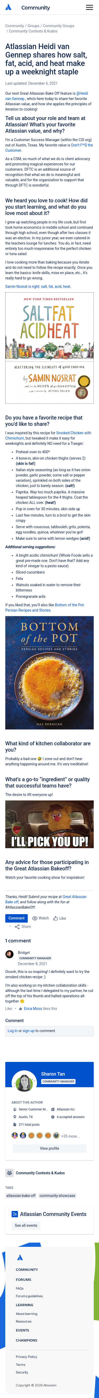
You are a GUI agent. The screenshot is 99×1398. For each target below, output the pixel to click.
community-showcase (57, 1196)
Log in (13, 1031)
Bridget (24, 953)
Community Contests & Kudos (33, 31)
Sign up (29, 1031)
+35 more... (70, 1136)
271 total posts (29, 1125)
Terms (20, 1365)
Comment (16, 918)
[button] (49, 348)
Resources (23, 1321)
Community (35, 7)
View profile (49, 1148)
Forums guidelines (29, 1296)
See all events (26, 1225)
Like (8, 1008)
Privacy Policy (26, 1357)
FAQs (19, 1288)
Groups (33, 26)
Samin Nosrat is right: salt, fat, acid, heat (37, 286)
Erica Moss (33, 1008)
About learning (26, 1314)
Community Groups (58, 26)
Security (22, 1372)
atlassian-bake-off (20, 1196)
